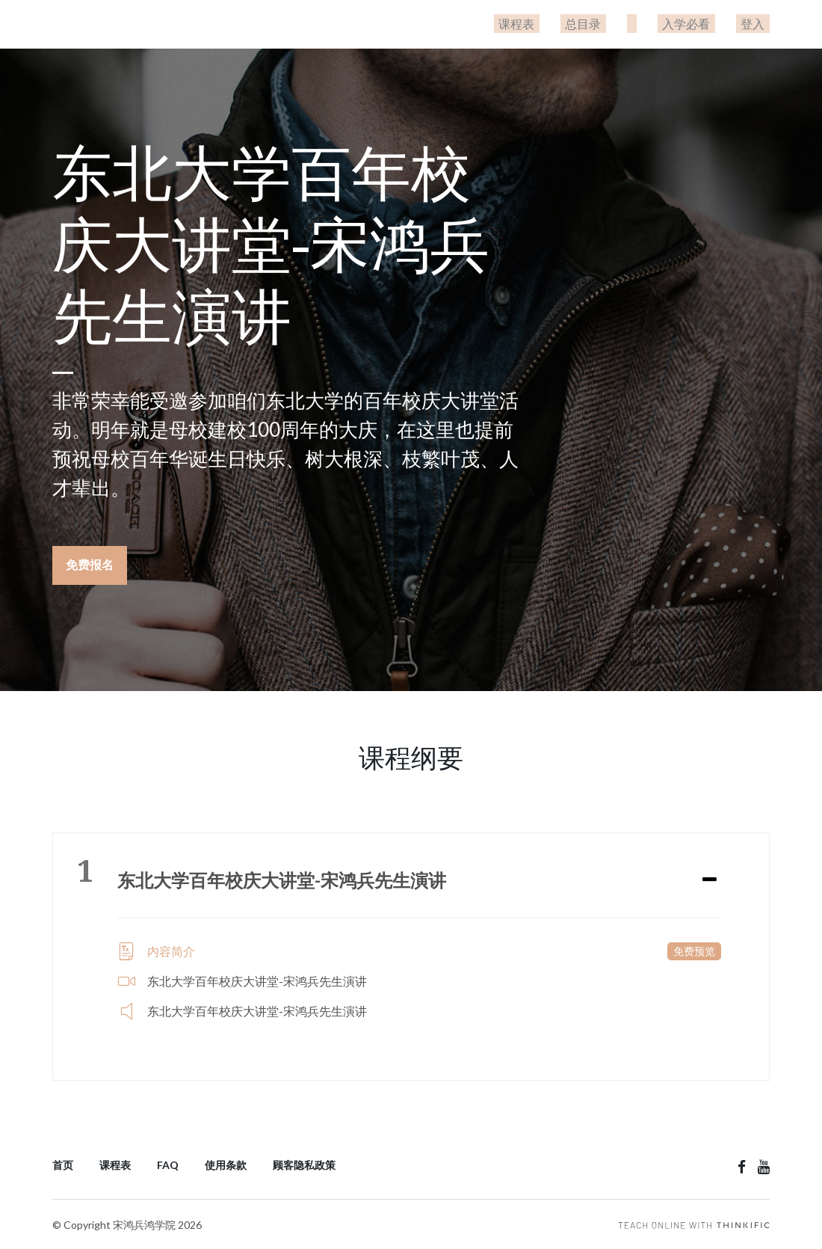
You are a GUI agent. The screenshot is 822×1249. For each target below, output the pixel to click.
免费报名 (90, 564)
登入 (758, 23)
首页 (62, 1160)
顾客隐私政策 (304, 1160)
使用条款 (226, 1160)
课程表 (560, 23)
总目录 (617, 23)
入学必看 (701, 23)
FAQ (168, 1160)
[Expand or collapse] (709, 875)
